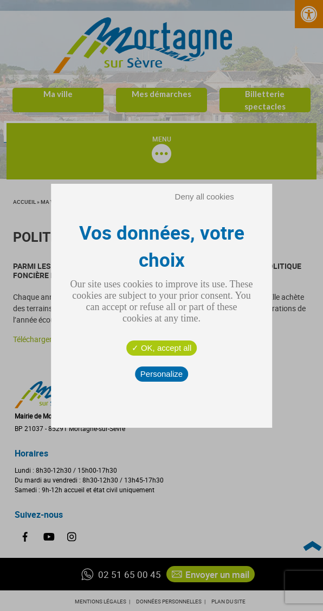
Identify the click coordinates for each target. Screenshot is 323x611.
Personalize (161, 373)
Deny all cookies (204, 196)
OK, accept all (162, 347)
